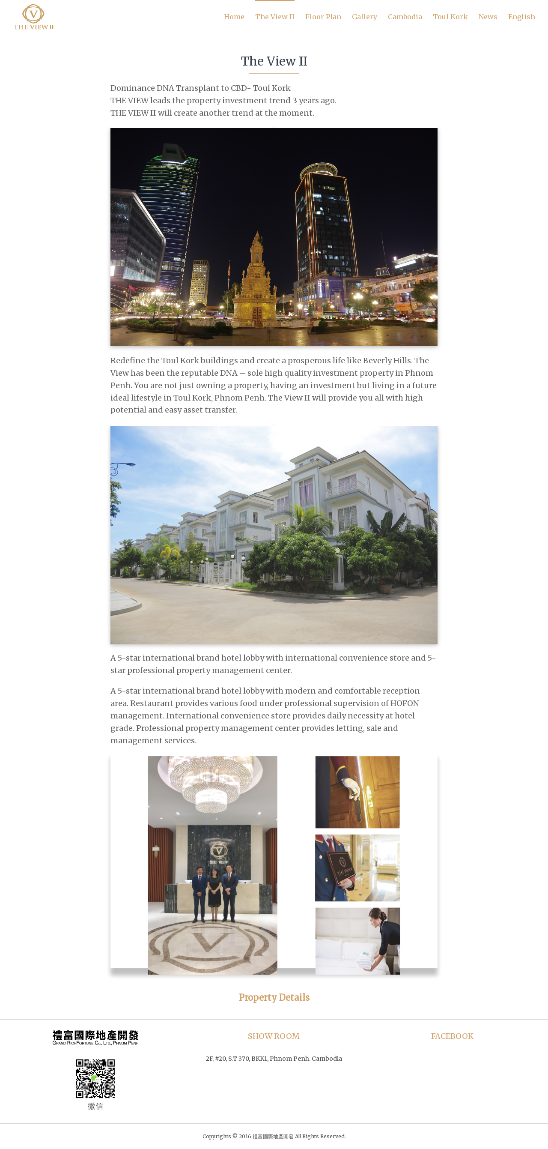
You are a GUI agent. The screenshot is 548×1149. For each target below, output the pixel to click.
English (521, 16)
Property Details (274, 997)
